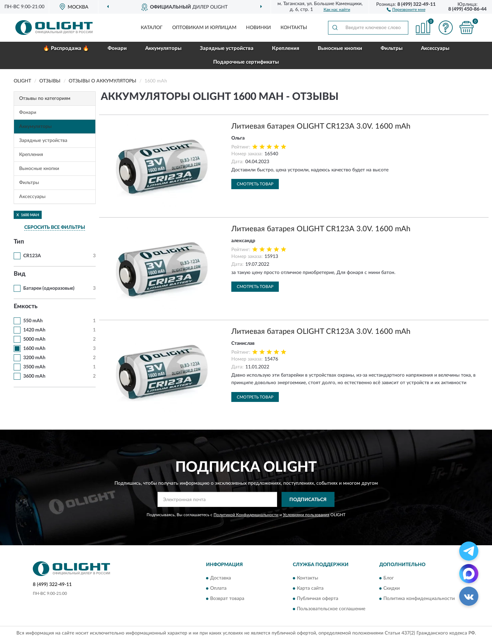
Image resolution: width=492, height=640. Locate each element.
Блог (388, 578)
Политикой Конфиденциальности (246, 515)
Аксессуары (435, 48)
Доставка (220, 578)
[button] (406, 9)
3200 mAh (34, 357)
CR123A (32, 255)
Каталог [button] (152, 27)
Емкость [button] (26, 306)
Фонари (117, 48)
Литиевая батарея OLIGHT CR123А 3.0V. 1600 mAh (320, 126)
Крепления (285, 48)
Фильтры (391, 48)
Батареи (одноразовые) (48, 288)
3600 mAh (34, 376)
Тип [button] (19, 242)
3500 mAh (34, 367)
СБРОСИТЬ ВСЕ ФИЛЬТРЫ (54, 227)
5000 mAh (34, 339)
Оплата (218, 588)
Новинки (258, 27)
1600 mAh (34, 348)
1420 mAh (34, 330)
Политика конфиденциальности (419, 598)
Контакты (294, 27)
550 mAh (33, 320)
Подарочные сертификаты (246, 62)
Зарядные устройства (227, 48)
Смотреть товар (255, 184)
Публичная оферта (317, 598)
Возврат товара (227, 598)
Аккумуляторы (163, 48)
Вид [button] (20, 274)
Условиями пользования (306, 515)
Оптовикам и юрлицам (204, 27)
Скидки (391, 588)
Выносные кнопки (340, 48)
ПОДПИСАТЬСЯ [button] (308, 499)
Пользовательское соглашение (331, 608)
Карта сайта (310, 588)
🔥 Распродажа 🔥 (66, 48)
